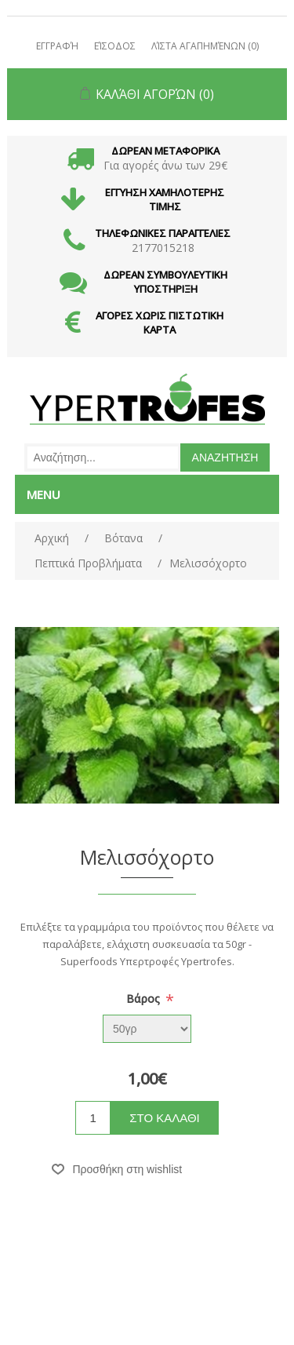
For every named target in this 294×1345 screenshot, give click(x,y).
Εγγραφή (57, 46)
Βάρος (144, 998)
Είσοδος (115, 46)
